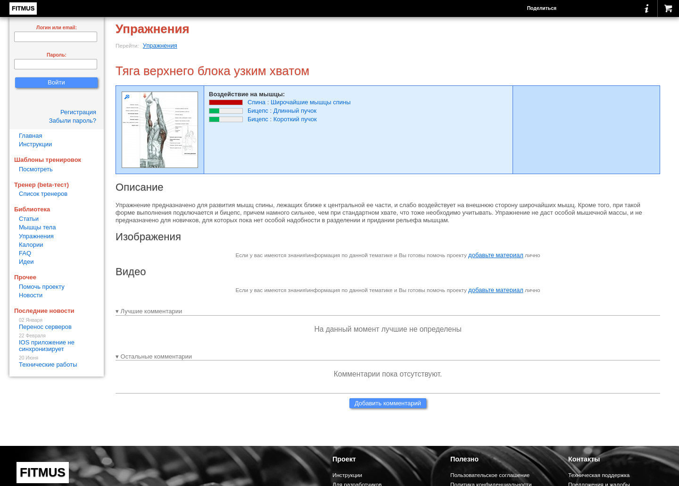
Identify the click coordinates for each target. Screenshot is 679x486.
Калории (31, 244)
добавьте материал (495, 255)
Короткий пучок (295, 119)
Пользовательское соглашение (490, 475)
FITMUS (23, 8)
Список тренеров (43, 193)
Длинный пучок (294, 110)
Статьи (29, 218)
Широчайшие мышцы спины (311, 102)
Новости (30, 295)
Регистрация (78, 112)
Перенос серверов (56, 324)
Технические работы (56, 362)
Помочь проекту (42, 286)
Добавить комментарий (388, 403)
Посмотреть (36, 169)
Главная (30, 135)
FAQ (25, 253)
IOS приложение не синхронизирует (56, 343)
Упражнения (160, 45)
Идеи (26, 261)
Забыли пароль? (72, 120)
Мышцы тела (37, 227)
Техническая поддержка (598, 475)
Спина (256, 102)
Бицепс (258, 110)
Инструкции (35, 144)
